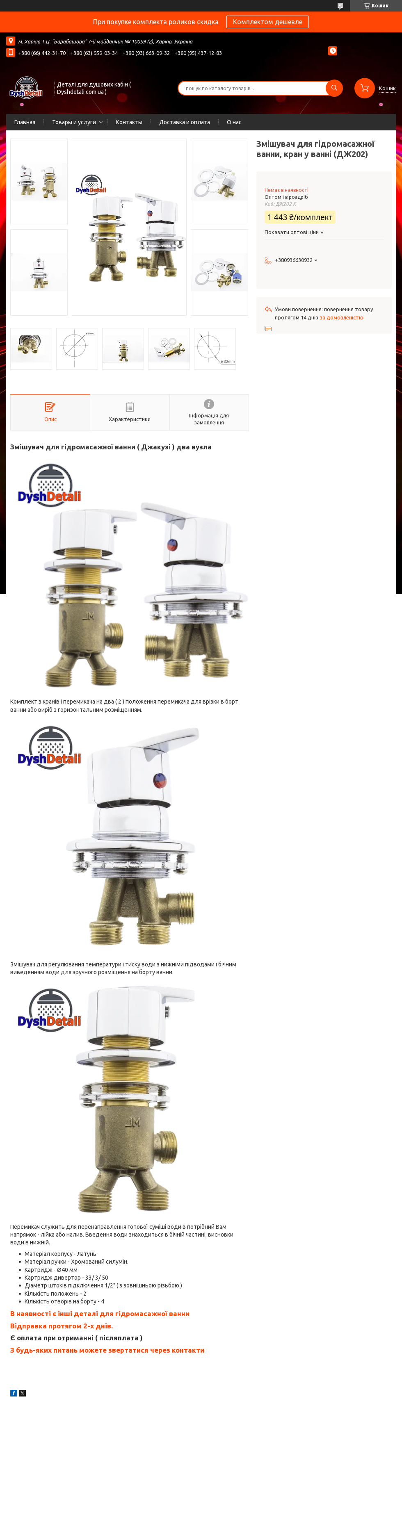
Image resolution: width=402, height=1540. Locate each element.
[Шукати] (334, 88)
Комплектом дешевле (267, 21)
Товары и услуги (74, 122)
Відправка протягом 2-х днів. (61, 1326)
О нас (234, 122)
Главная (24, 122)
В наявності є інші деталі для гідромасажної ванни (100, 1313)
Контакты (129, 122)
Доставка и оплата (184, 122)
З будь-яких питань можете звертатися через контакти (107, 1350)
